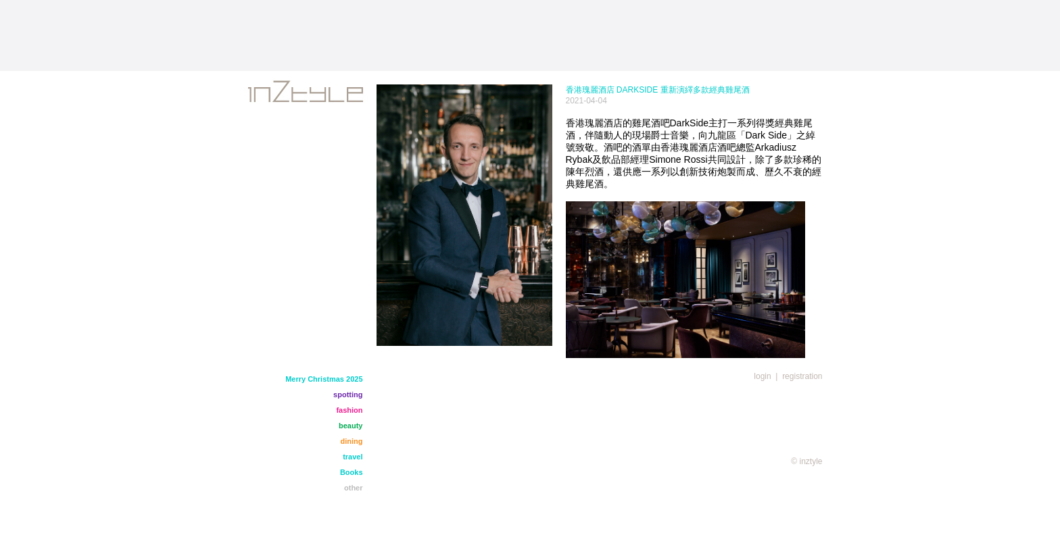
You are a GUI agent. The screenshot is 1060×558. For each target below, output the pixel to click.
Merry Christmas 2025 (323, 379)
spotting (347, 394)
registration (802, 376)
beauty (350, 426)
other (353, 488)
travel (352, 457)
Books (351, 472)
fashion (349, 410)
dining (352, 441)
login (762, 376)
